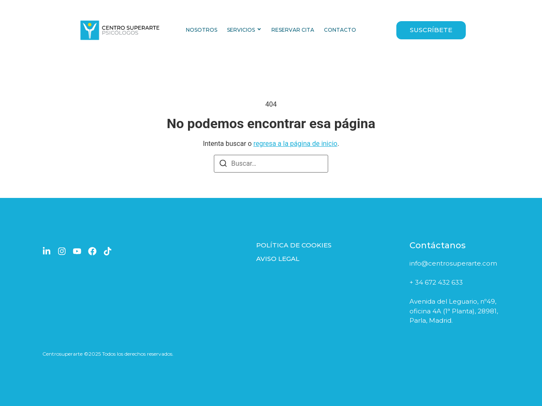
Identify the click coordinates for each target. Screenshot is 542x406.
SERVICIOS (241, 30)
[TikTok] (107, 251)
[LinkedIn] (46, 251)
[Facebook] (92, 251)
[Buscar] (223, 165)
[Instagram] (62, 251)
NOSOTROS (201, 30)
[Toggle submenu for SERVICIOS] (258, 30)
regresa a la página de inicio (295, 144)
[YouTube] (77, 251)
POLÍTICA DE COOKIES (294, 245)
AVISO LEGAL (277, 259)
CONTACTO (340, 30)
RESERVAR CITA (292, 30)
